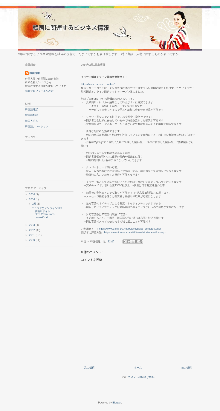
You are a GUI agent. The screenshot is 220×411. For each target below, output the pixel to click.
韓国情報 (34, 73)
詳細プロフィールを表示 (39, 90)
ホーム (138, 367)
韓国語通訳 (31, 109)
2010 (32, 240)
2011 (32, 235)
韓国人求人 (31, 120)
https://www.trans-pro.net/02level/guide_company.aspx (130, 228)
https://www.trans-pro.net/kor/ (98, 84)
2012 (32, 230)
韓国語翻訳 (31, 115)
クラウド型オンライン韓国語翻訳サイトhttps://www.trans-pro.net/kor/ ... (47, 213)
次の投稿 (89, 367)
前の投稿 (186, 367)
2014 (32, 199)
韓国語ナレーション (36, 126)
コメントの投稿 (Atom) (141, 377)
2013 (32, 224)
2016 (32, 194)
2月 (34, 203)
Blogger (116, 402)
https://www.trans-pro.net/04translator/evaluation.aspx (135, 232)
